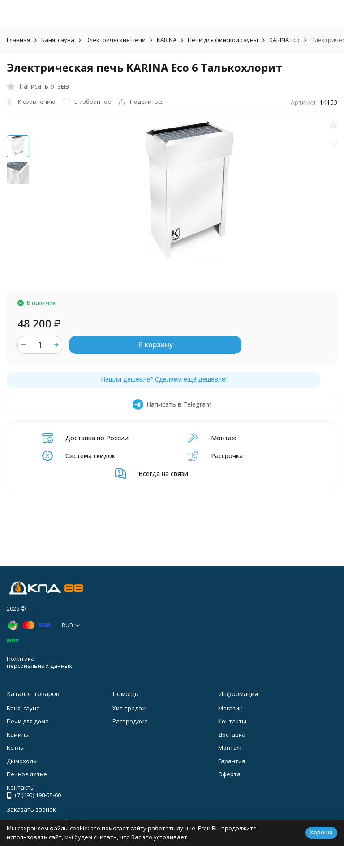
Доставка (231, 735)
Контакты (232, 721)
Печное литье (27, 774)
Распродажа (130, 721)
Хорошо (321, 832)
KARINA (166, 40)
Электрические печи (116, 40)
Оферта (229, 774)
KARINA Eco (284, 40)
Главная (18, 40)
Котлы (16, 748)
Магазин (230, 708)
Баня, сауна (57, 40)
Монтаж (229, 748)
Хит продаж (129, 708)
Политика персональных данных (39, 662)
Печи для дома (28, 721)
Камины (18, 735)
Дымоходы (22, 761)
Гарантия (231, 761)
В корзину (155, 344)
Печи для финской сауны (223, 40)
